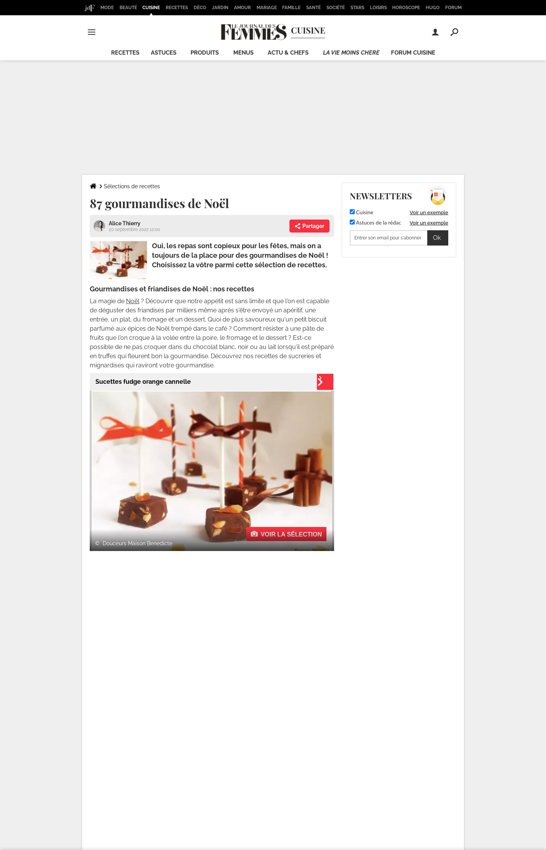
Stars (357, 7)
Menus (243, 52)
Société (335, 7)
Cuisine (151, 7)
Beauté (128, 7)
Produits (205, 52)
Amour (242, 7)
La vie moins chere (351, 52)
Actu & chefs (288, 52)
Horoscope (406, 7)
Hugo (432, 7)
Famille (291, 7)
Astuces (163, 52)
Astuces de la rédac (375, 222)
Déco (200, 7)
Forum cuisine (413, 52)
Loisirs (378, 7)
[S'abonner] (399, 238)
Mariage (267, 7)
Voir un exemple (429, 212)
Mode (107, 7)
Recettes (177, 7)
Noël (132, 301)
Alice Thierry (125, 223)
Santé (313, 7)
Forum (453, 7)
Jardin (220, 7)
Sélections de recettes (132, 186)
